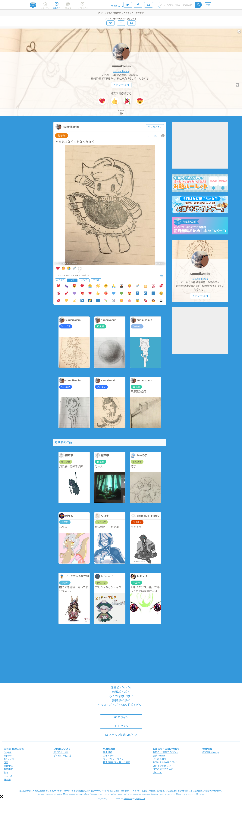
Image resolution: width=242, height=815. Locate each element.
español (8, 755)
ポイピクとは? (60, 752)
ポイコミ (157, 772)
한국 (6, 762)
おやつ (84, 280)
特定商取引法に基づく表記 (116, 762)
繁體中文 (8, 769)
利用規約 (107, 752)
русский (8, 776)
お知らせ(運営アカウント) (166, 752)
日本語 (7, 779)
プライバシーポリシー (114, 759)
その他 (96, 280)
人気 (72, 280)
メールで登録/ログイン (121, 734)
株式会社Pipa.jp (210, 752)
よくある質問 (159, 759)
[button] (1, 796)
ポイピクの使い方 (62, 755)
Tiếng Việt (9, 759)
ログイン (121, 717)
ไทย (6, 772)
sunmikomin (121, 66)
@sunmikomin (121, 71)
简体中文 (8, 765)
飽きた (61, 135)
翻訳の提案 (18, 748)
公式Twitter (159, 755)
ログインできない (162, 765)
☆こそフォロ (121, 85)
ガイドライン (110, 755)
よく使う (60, 280)
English (7, 752)
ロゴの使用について (163, 769)
